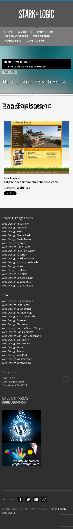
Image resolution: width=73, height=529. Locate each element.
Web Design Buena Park (16, 235)
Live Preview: (31, 180)
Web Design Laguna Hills (16, 281)
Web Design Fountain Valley (18, 250)
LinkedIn (36, 499)
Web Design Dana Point (16, 247)
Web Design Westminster (17, 359)
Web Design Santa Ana (15, 339)
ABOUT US (25, 32)
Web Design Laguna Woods (18, 301)
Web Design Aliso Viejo (15, 223)
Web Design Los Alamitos (17, 308)
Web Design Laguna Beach (17, 277)
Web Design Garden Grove (18, 258)
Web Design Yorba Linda (16, 363)
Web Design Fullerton (14, 254)
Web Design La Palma (14, 274)
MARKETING (13, 40)
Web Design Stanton (14, 347)
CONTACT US (35, 40)
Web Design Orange (14, 320)
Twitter (28, 499)
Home (7, 61)
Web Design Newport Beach (18, 316)
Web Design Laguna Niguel (17, 285)
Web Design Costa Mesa (16, 239)
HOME (8, 32)
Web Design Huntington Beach (20, 262)
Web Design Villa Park (15, 355)
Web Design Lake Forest (16, 305)
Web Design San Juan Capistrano (21, 335)
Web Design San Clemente (17, 332)
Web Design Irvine (12, 266)
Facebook (20, 499)
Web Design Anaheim (14, 227)
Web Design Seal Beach (16, 343)
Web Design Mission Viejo (17, 312)
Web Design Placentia (15, 324)
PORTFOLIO (45, 32)
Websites (21, 61)
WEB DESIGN (41, 36)
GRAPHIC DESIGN (16, 36)
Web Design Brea (12, 231)
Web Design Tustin (13, 351)
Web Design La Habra (14, 270)
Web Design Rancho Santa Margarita (23, 328)
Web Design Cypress (14, 243)
